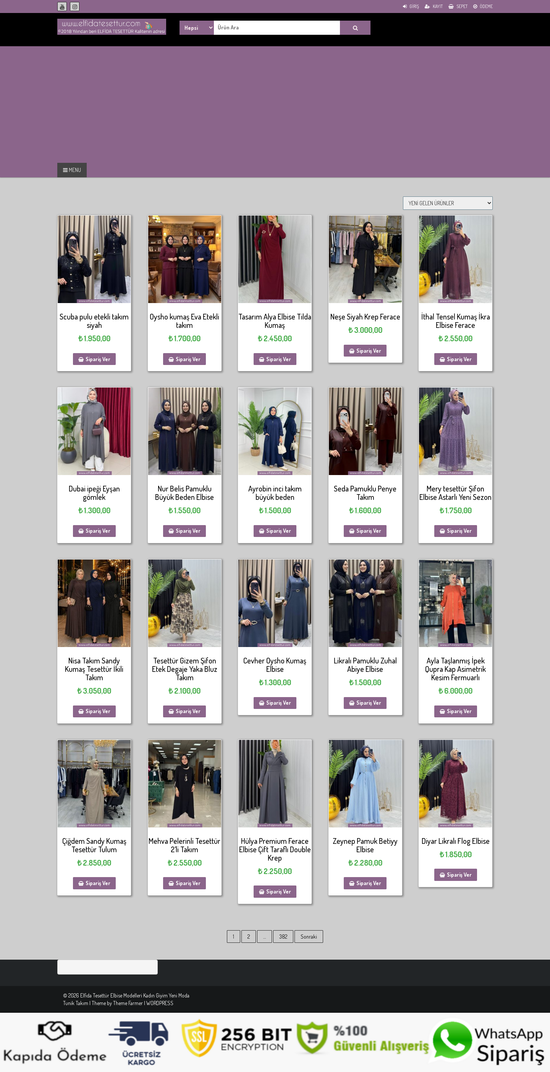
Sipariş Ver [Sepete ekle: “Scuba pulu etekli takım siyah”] (98, 359)
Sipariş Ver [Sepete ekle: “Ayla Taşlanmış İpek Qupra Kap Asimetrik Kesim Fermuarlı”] (459, 711)
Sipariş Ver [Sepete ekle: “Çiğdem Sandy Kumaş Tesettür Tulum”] (98, 883)
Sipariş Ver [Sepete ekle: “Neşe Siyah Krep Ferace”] (368, 350)
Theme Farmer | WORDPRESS (143, 1003)
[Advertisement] (64, 103)
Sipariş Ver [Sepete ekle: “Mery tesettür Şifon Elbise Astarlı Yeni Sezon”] (459, 530)
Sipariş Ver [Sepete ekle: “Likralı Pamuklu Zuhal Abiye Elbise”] (368, 702)
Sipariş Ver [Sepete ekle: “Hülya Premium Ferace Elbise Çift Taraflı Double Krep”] (278, 891)
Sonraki (309, 936)
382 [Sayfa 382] (283, 936)
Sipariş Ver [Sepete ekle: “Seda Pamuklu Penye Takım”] (368, 530)
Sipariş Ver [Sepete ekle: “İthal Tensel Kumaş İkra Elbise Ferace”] (459, 359)
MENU (72, 170)
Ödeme (483, 6)
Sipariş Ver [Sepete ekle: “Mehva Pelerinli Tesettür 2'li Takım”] (188, 883)
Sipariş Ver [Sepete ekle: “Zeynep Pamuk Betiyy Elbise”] (368, 883)
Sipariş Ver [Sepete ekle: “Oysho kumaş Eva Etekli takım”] (188, 359)
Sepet (457, 6)
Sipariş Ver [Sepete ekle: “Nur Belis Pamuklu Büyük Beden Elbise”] (188, 530)
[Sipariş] (448, 203)
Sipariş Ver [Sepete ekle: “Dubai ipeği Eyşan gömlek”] (98, 530)
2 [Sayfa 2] (248, 936)
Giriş (411, 6)
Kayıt (434, 6)
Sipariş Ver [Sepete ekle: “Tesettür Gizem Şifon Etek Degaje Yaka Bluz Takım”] (188, 711)
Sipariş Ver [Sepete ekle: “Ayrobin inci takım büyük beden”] (278, 530)
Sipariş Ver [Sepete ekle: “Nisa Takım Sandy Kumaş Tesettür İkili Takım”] (98, 711)
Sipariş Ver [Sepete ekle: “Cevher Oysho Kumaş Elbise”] (278, 702)
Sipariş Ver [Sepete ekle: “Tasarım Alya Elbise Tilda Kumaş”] (278, 359)
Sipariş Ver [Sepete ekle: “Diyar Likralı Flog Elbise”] (459, 874)
